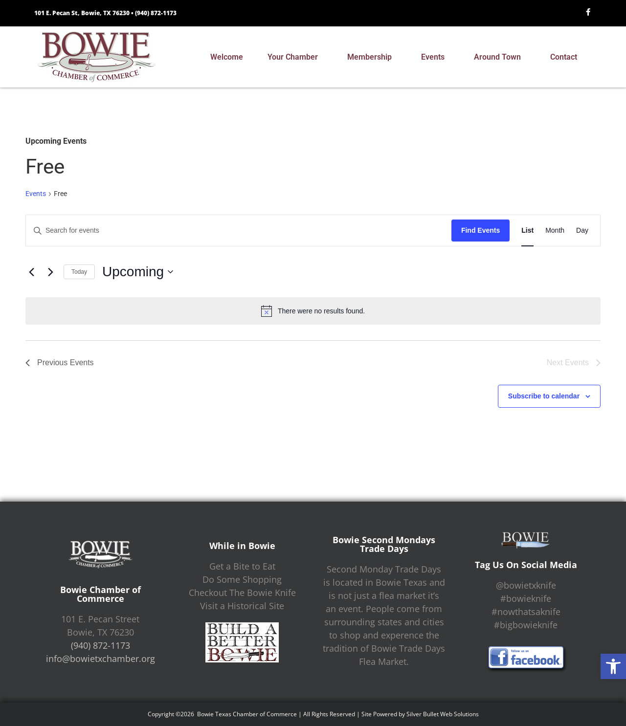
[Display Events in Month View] (554, 230)
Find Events (480, 230)
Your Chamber (295, 57)
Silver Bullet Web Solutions (442, 714)
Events (435, 57)
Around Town (500, 57)
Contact (566, 57)
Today (79, 271)
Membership (372, 57)
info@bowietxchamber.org (100, 658)
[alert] (313, 311)
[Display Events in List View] (527, 230)
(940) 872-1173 (156, 13)
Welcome (226, 57)
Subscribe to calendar (544, 396)
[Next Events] (50, 272)
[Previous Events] (31, 272)
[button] (613, 666)
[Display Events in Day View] (582, 230)
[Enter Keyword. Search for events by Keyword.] (238, 230)
